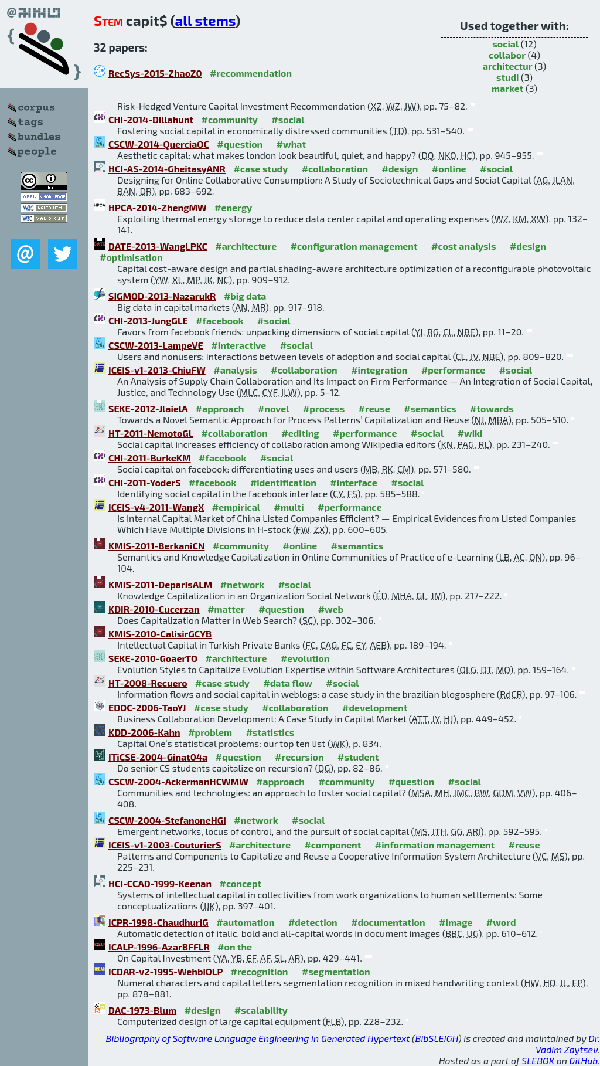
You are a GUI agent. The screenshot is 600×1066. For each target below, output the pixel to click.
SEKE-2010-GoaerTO (152, 658)
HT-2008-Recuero (148, 682)
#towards (492, 408)
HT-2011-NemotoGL (150, 433)
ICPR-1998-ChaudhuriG (158, 922)
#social (287, 119)
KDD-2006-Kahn (144, 732)
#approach (220, 408)
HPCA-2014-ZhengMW (157, 207)
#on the (234, 946)
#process (324, 408)
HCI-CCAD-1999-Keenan (160, 883)
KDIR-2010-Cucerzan (154, 609)
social (505, 43)
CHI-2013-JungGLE (148, 320)
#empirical (236, 506)
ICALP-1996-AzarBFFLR (159, 946)
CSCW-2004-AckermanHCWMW (178, 781)
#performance (453, 369)
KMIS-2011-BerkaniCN (156, 545)
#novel (273, 408)
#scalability (261, 1010)
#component (332, 844)
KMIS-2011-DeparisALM (160, 584)
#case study (260, 168)
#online (449, 168)
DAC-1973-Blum (142, 1010)
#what (291, 144)
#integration (379, 369)
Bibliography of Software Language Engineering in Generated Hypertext (258, 1038)
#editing (300, 433)
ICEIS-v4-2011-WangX (156, 506)
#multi (289, 506)
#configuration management (354, 246)
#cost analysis (463, 246)
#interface (353, 482)
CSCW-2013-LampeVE (155, 345)
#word (501, 922)
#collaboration (335, 168)
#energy (233, 207)
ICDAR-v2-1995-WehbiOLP (165, 971)
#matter (226, 609)
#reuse (374, 408)
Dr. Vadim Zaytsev (568, 1044)
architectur (508, 66)
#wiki (470, 433)
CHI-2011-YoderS (144, 482)
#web (330, 609)
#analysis (235, 369)
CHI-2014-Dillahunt (150, 119)
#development (374, 707)
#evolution (305, 658)
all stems (205, 20)
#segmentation (336, 971)
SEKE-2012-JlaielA (148, 408)
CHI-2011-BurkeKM (149, 457)
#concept (241, 883)
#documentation (388, 922)
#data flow (287, 682)
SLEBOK (537, 1060)
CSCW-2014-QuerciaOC (158, 144)
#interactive (238, 345)
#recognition (259, 971)
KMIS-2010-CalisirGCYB (160, 633)
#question (239, 144)
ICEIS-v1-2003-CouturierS (164, 844)
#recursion (299, 756)
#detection (313, 922)
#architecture (246, 246)
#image (455, 922)
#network (242, 584)
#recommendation (251, 73)
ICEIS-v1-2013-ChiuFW (157, 369)
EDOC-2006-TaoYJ (147, 707)
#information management (435, 844)
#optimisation (131, 257)
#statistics (270, 732)
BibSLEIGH (436, 1038)
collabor (507, 54)
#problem (210, 732)
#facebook (219, 320)
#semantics (430, 408)
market (507, 88)
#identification (283, 482)
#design (400, 168)
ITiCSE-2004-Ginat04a (157, 756)
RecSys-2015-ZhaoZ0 (155, 73)
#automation (245, 922)
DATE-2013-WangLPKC (157, 246)
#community (230, 119)
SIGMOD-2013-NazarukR (162, 295)
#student (358, 756)
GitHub (584, 1060)
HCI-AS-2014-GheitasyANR (167, 168)
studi (507, 77)
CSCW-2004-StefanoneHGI (167, 820)
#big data (245, 295)
